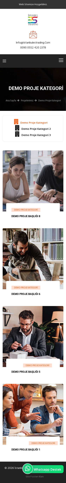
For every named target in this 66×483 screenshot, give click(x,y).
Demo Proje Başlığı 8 (25, 216)
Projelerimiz (27, 100)
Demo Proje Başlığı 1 (25, 449)
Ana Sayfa (11, 100)
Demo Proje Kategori (49, 100)
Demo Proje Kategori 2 (33, 127)
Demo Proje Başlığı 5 (25, 371)
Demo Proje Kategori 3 (33, 134)
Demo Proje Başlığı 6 (25, 294)
